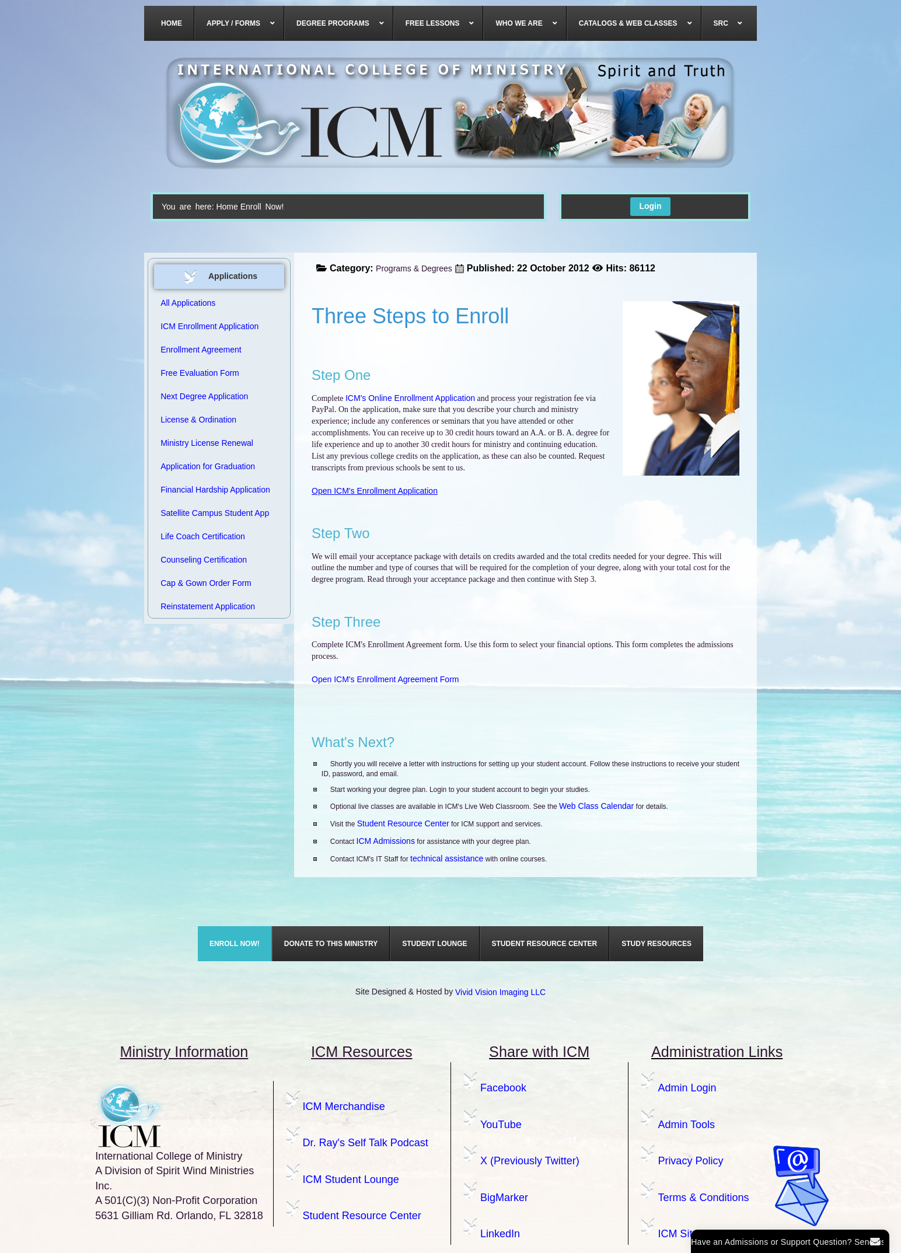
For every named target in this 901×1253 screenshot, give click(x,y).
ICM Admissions (386, 841)
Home (227, 206)
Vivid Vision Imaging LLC (500, 992)
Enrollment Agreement (201, 349)
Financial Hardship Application (215, 489)
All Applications (187, 303)
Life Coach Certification (202, 536)
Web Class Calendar (596, 806)
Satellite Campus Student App (214, 513)
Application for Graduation (207, 466)
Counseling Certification (203, 559)
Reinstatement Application (207, 606)
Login (650, 206)
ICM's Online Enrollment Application (410, 398)
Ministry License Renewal (206, 443)
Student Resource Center (403, 823)
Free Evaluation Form (199, 373)
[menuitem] (171, 23)
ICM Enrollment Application (209, 326)
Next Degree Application (204, 396)
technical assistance (446, 858)
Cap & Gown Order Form (206, 583)
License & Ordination (198, 419)
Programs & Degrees (414, 268)
